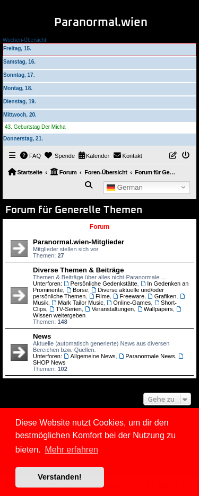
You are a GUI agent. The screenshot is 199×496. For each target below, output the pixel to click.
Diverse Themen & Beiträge (78, 270)
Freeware (128, 296)
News (42, 336)
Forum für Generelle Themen (73, 210)
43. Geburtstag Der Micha (35, 127)
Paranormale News (147, 356)
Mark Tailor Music (77, 302)
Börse (77, 290)
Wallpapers (154, 309)
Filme (99, 296)
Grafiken (162, 296)
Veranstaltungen (109, 309)
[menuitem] (30, 155)
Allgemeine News (89, 356)
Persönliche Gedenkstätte (100, 283)
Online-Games (129, 302)
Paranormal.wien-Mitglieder (78, 242)
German (125, 187)
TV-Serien (65, 309)
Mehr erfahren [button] (71, 449)
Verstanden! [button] (59, 477)
